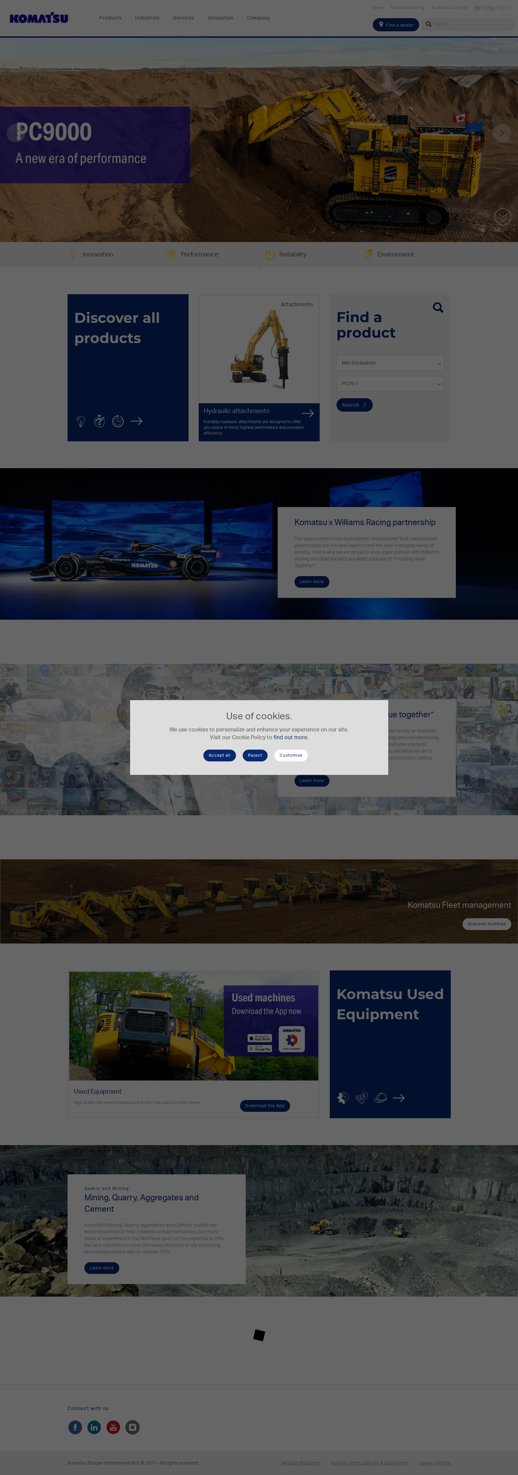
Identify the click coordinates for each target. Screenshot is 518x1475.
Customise (291, 755)
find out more (290, 737)
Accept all (220, 755)
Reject (255, 755)
